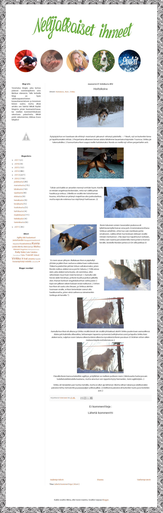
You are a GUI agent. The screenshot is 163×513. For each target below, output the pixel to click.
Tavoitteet (17, 255)
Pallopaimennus (33, 249)
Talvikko (33, 252)
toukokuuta (19, 207)
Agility (20, 237)
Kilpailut (16, 244)
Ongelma (24, 249)
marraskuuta (19, 185)
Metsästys (29, 247)
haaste (38, 259)
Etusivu (100, 480)
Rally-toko (20, 252)
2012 (17, 178)
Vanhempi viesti (144, 480)
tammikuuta (19, 222)
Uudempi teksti (56, 480)
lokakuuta (18, 189)
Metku (21, 247)
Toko (23, 255)
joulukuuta (18, 182)
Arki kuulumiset (29, 237)
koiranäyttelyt (19, 261)
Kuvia (36, 243)
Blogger (105, 500)
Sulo (28, 252)
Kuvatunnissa (26, 244)
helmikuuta (19, 219)
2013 (17, 175)
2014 (17, 171)
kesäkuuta (18, 204)
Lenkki (15, 247)
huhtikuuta (19, 211)
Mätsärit (16, 249)
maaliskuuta (19, 215)
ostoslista (35, 261)
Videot (36, 255)
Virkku (72, 92)
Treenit (29, 255)
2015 (17, 167)
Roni (67, 92)
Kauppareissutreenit (32, 240)
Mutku (37, 246)
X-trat (25, 258)
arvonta (31, 259)
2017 (17, 160)
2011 (17, 227)
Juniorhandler (18, 240)
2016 (17, 164)
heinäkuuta (19, 200)
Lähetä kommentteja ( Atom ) (66, 484)
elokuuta (18, 196)
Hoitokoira (60, 92)
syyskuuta (18, 193)
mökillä (28, 261)
